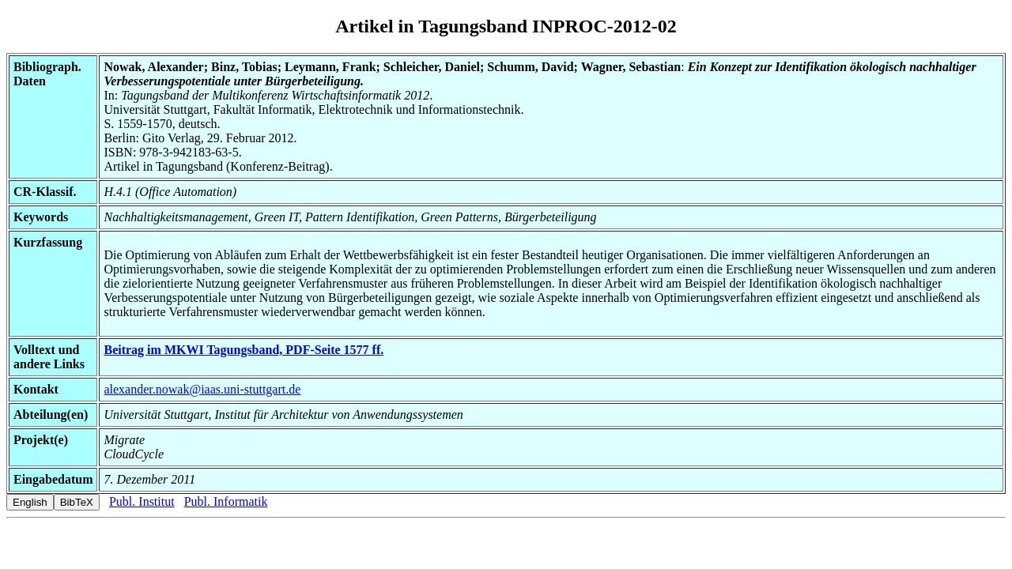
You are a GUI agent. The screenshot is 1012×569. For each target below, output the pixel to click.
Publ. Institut (142, 501)
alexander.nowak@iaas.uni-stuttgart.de (202, 389)
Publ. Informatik (226, 501)
